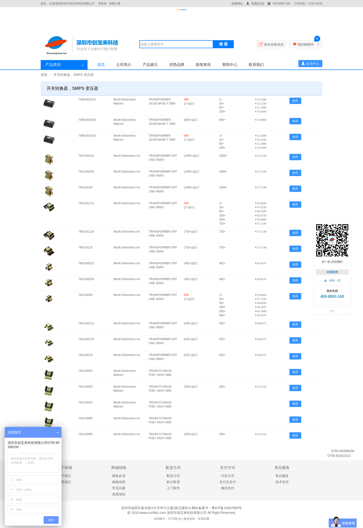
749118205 (85, 295)
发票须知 (118, 494)
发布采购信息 (274, 44)
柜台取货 (173, 482)
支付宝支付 (227, 482)
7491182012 (86, 263)
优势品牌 (176, 65)
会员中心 (310, 63)
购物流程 (118, 482)
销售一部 (332, 280)
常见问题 (118, 488)
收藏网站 (237, 3)
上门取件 (173, 488)
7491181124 (86, 231)
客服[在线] (255, 3)
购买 (295, 100)
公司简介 (123, 65)
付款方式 (227, 476)
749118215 (85, 355)
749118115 (85, 247)
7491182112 (86, 323)
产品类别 (53, 65)
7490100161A (87, 99)
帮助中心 (229, 65)
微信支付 (227, 488)
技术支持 (282, 482)
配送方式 (173, 476)
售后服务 (282, 476)
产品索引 (150, 65)
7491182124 (86, 339)
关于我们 (64, 476)
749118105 (85, 187)
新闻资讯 (203, 65)
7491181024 (86, 171)
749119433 (85, 370)
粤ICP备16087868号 (227, 508)
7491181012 (86, 155)
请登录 (102, 3)
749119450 (85, 418)
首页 (101, 65)
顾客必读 (118, 476)
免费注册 (114, 3)
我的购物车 (305, 44)
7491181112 (86, 203)
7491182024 (86, 279)
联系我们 (256, 65)
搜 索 (223, 44)
